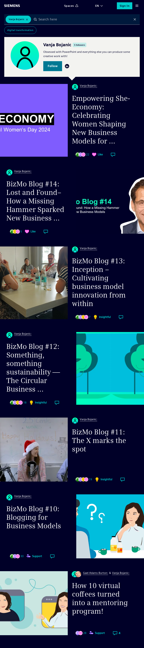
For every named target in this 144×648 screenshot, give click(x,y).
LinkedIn (67, 66)
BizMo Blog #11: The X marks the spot (99, 440)
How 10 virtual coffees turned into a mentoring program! (100, 598)
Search (35, 19)
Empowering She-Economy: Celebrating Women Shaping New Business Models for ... (101, 119)
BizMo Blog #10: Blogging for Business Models (33, 517)
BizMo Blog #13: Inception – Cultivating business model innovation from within (99, 282)
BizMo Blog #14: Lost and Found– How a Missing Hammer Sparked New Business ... (35, 201)
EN (97, 5)
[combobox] (85, 19)
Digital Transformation (20, 30)
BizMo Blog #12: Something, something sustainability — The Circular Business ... (33, 367)
